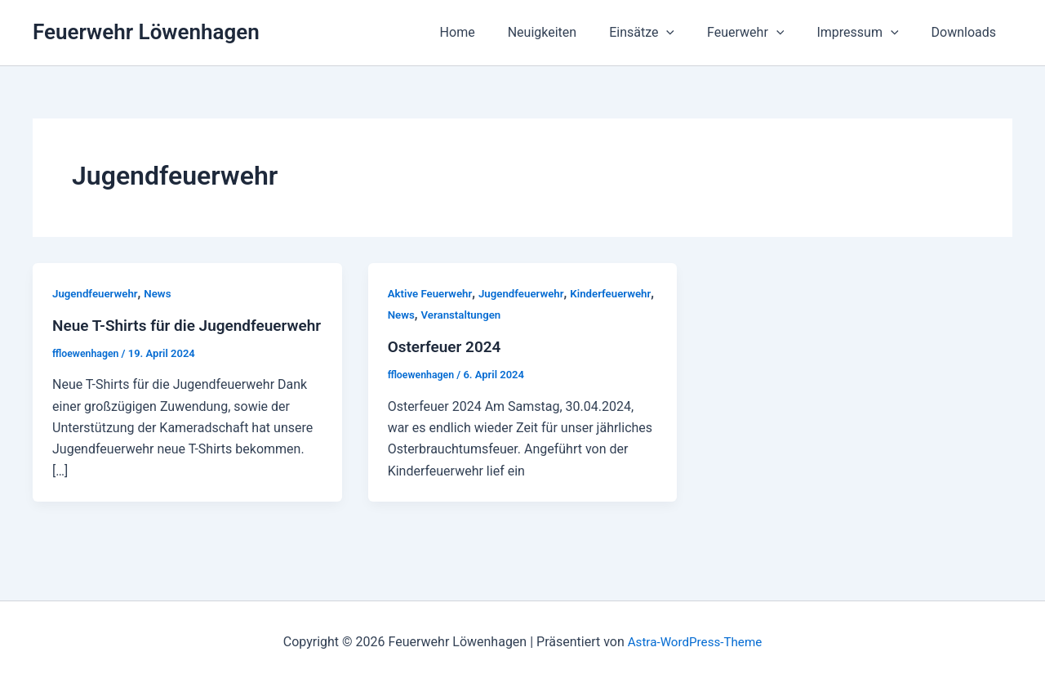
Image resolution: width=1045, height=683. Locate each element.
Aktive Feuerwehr (432, 293)
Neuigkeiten (571, 32)
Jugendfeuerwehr (97, 293)
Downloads (967, 32)
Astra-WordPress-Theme (695, 642)
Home (493, 32)
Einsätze (664, 32)
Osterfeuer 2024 (447, 346)
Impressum (867, 32)
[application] (689, 32)
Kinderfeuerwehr (430, 314)
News (163, 293)
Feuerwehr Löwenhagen (146, 32)
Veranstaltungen (556, 314)
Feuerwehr (761, 32)
